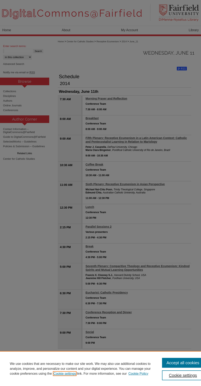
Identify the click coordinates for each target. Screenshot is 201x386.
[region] (100, 368)
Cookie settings (65, 373)
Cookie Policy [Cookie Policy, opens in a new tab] (138, 373)
